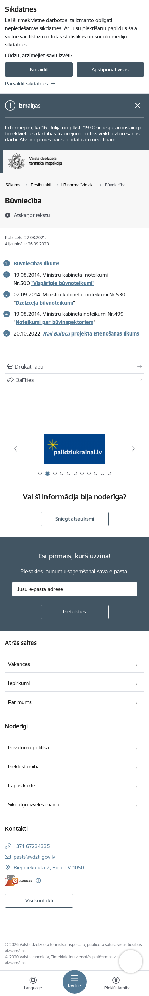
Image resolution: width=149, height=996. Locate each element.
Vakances (19, 664)
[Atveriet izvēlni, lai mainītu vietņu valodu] (33, 984)
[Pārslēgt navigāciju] (75, 982)
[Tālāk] (133, 449)
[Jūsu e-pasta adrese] (74, 589)
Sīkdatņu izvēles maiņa (33, 804)
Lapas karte (21, 785)
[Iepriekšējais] (15, 449)
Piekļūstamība (24, 766)
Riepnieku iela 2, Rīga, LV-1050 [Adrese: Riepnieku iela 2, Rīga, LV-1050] (49, 867)
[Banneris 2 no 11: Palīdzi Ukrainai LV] (74, 449)
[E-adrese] (18, 880)
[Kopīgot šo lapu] (74, 380)
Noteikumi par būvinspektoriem (54, 322)
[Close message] (137, 105)
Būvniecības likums (36, 263)
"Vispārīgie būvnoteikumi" (62, 283)
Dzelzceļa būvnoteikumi (44, 303)
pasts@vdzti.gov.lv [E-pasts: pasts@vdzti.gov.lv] (34, 857)
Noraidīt (39, 69)
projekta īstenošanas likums (91, 333)
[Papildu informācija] (38, 880)
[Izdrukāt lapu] (74, 366)
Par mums (20, 702)
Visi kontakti (39, 900)
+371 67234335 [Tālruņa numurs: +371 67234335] (32, 846)
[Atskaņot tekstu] (32, 215)
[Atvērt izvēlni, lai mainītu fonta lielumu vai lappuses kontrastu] (116, 984)
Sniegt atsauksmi (74, 519)
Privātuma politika (28, 747)
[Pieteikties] (75, 612)
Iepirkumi (19, 683)
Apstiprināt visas (110, 69)
